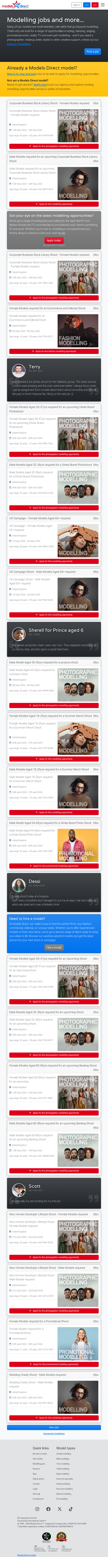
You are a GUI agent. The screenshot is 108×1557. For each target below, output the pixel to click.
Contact (36, 1484)
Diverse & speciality (64, 1479)
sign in (76, 4)
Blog (34, 1474)
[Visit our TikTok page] (71, 1510)
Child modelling (62, 1469)
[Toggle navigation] (102, 5)
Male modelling (62, 1459)
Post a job (93, 51)
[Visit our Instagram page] (37, 1510)
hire (87, 4)
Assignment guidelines (54, 1433)
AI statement (38, 1499)
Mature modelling (63, 1494)
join (95, 4)
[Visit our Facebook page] (48, 1510)
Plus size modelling (64, 1489)
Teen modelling (62, 1464)
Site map (36, 1494)
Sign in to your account (21, 74)
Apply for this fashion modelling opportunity (54, 351)
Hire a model (54, 947)
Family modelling (63, 1484)
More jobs (54, 1427)
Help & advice (38, 1479)
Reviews (36, 1469)
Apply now (40, 84)
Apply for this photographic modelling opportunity (54, 146)
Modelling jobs (39, 1464)
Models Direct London (26, 1555)
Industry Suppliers (19, 44)
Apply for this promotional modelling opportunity (54, 866)
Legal (35, 1489)
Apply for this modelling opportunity (54, 204)
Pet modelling (62, 1499)
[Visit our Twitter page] (59, 1510)
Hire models (38, 1459)
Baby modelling (62, 1474)
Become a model (40, 1454)
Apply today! (54, 240)
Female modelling (63, 1454)
